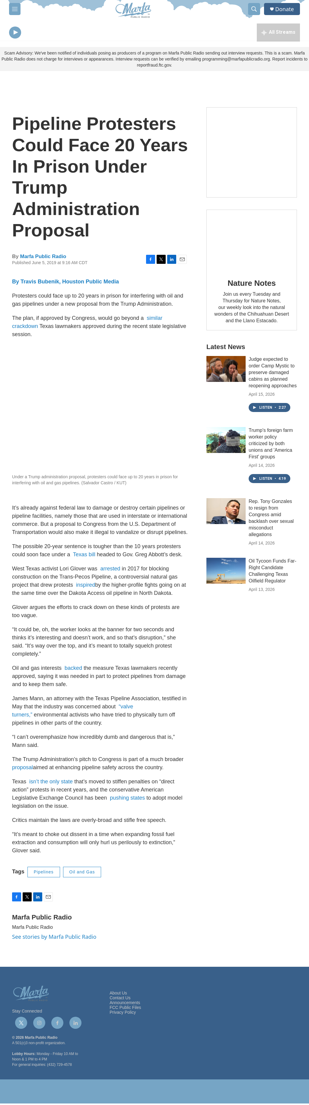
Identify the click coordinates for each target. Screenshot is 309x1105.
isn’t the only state (51, 783)
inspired (85, 586)
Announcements (125, 1004)
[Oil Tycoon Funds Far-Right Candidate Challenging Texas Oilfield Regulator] (226, 572)
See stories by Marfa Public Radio (54, 938)
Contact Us (120, 999)
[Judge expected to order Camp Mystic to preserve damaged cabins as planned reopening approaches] (226, 370)
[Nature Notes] (252, 241)
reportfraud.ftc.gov (154, 66)
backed (73, 669)
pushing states (127, 799)
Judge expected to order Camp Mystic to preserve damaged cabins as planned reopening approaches (273, 374)
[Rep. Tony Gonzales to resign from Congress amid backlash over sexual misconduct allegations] (226, 513)
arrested (110, 570)
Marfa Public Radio (43, 258)
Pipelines (44, 873)
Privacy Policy (123, 1014)
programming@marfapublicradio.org (236, 60)
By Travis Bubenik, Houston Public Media (65, 283)
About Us (118, 994)
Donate (284, 9)
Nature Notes (252, 284)
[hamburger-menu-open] (15, 9)
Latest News (225, 348)
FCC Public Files (125, 1009)
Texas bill (84, 556)
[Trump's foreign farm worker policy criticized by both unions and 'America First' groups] (226, 441)
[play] (15, 33)
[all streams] (278, 33)
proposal (22, 769)
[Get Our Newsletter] (252, 154)
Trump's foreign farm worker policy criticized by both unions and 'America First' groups (271, 445)
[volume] (32, 33)
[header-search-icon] (254, 9)
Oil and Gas (82, 873)
